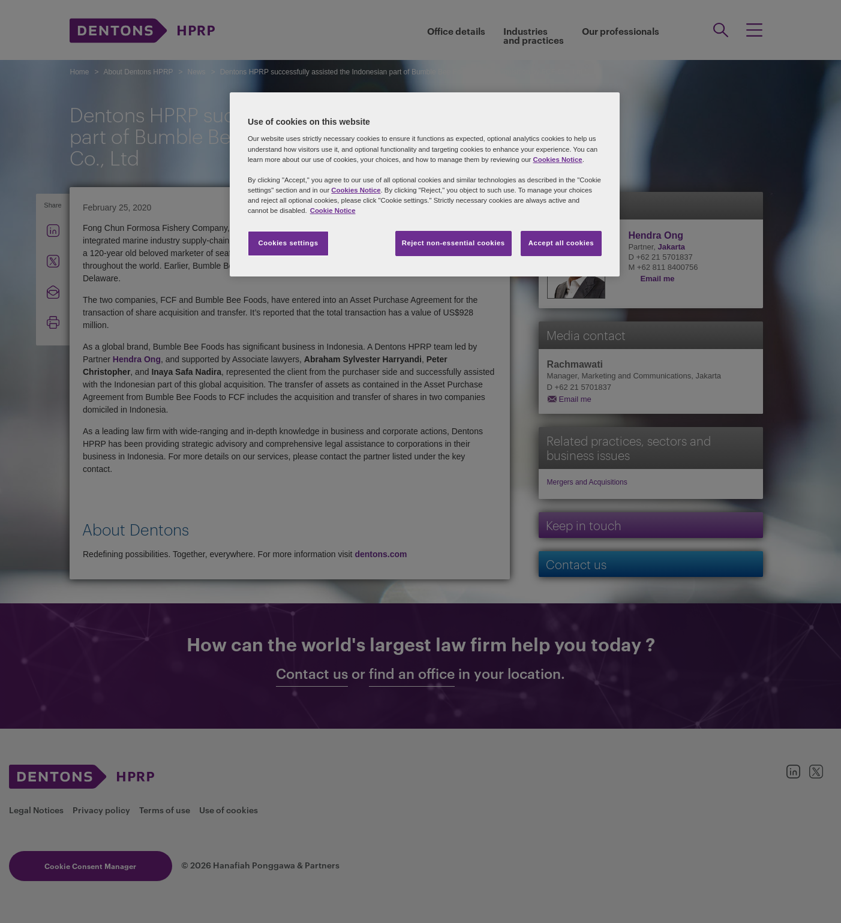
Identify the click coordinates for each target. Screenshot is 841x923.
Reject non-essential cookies (453, 242)
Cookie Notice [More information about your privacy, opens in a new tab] (333, 210)
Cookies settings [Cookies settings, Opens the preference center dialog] (288, 242)
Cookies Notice (557, 159)
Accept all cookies (561, 242)
